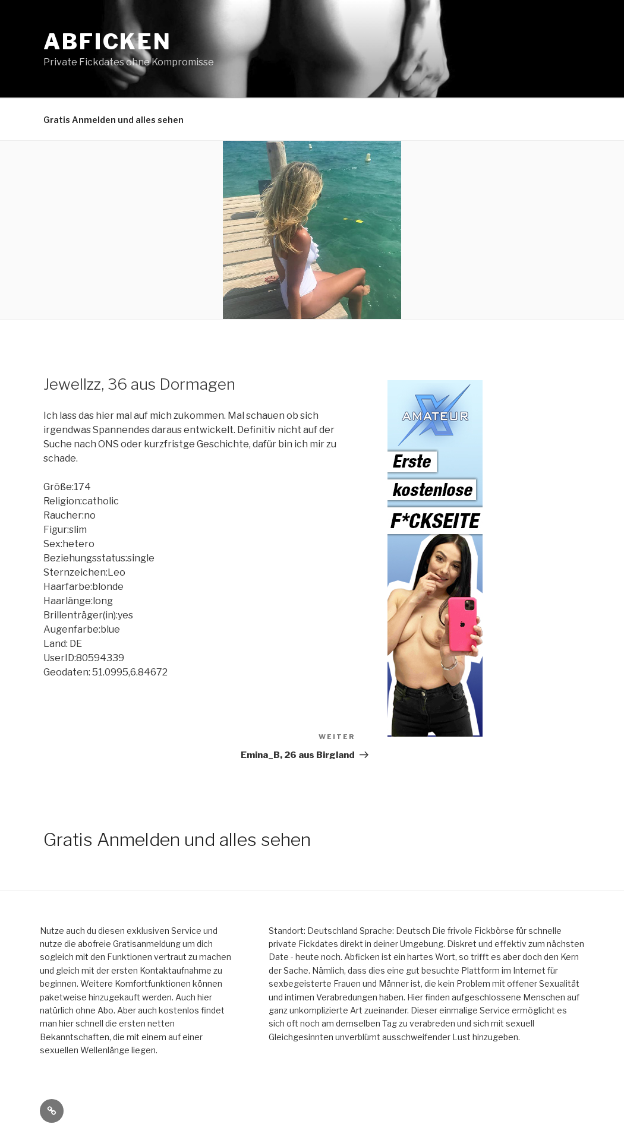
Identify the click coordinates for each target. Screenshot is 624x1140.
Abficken (107, 42)
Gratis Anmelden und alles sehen (113, 120)
